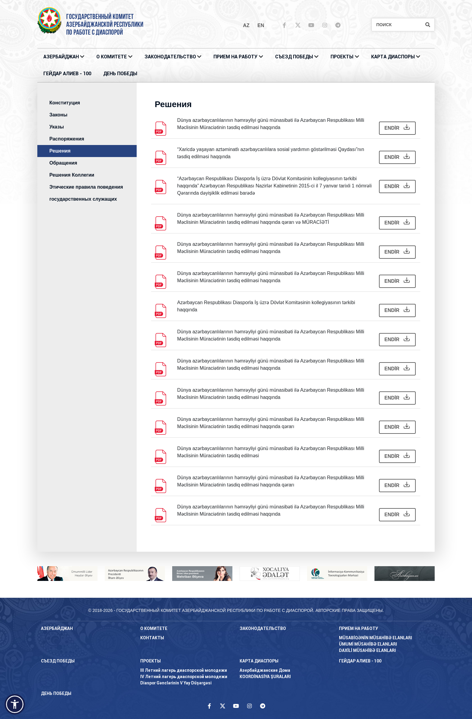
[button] (14, 704)
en (260, 25)
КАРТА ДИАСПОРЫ (393, 57)
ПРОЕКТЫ (342, 57)
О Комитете (111, 57)
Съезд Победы (294, 57)
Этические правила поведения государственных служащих (86, 193)
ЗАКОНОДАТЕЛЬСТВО (170, 57)
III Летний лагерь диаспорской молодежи (183, 670)
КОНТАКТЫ (152, 637)
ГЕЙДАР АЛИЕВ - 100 (67, 73)
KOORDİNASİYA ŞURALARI (265, 676)
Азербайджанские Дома (265, 670)
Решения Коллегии (71, 174)
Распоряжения (66, 138)
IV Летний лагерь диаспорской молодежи (183, 676)
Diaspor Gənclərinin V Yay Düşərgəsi (176, 682)
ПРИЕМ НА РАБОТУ (235, 57)
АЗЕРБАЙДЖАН (61, 57)
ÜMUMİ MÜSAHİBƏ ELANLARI (368, 644)
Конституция (64, 102)
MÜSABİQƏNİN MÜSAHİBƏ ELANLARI (375, 637)
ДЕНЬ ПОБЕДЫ (120, 73)
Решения (59, 150)
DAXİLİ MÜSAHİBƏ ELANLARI (367, 650)
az (246, 25)
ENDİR (397, 127)
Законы (58, 114)
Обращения (63, 162)
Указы (56, 126)
